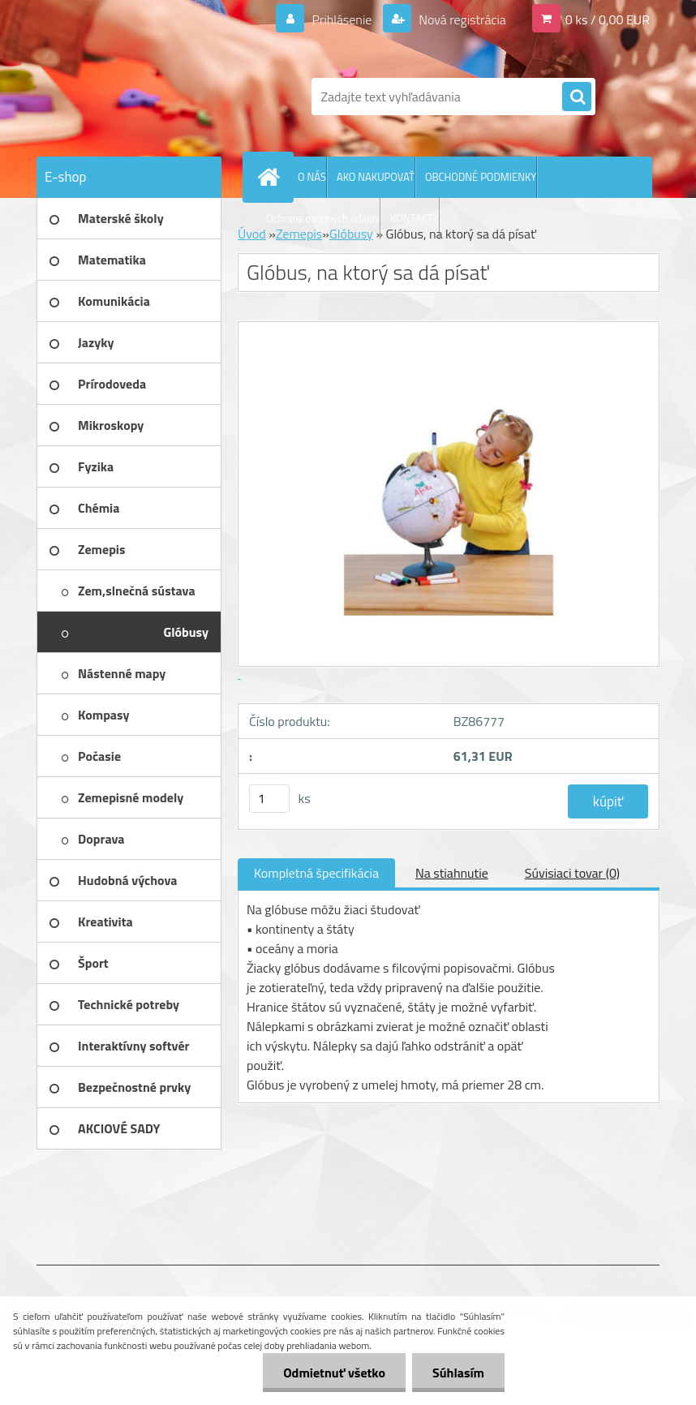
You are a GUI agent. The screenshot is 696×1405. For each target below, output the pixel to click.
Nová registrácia (461, 19)
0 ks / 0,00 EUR (607, 19)
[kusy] (269, 798)
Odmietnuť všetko (334, 1372)
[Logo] (148, 96)
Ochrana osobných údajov (323, 218)
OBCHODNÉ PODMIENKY (480, 177)
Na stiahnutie (451, 873)
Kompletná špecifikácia (316, 873)
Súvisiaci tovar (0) (572, 873)
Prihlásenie (342, 19)
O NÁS (312, 177)
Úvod (252, 233)
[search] (576, 97)
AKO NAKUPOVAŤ (376, 177)
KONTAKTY (414, 218)
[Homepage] (271, 177)
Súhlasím (458, 1372)
